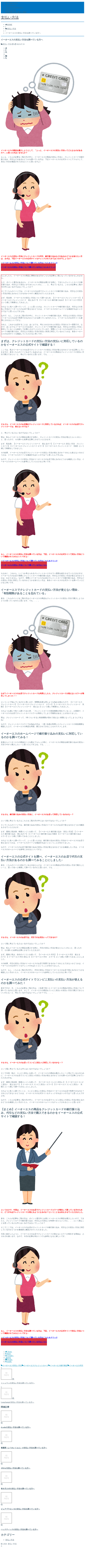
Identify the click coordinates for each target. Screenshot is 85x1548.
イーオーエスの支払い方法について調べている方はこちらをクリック (30, 263)
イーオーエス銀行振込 (58, 1365)
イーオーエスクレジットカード (35, 1365)
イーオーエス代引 (75, 1365)
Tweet (8, 1352)
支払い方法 (10, 17)
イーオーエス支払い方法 (11, 1365)
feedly (8, 1362)
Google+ (9, 1356)
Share (8, 1354)
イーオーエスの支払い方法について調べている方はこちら (24, 565)
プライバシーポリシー (14, 7)
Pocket (9, 1360)
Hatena (8, 1358)
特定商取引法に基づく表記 (16, 12)
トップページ (10, 5)
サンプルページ (11, 3)
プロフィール (10, 10)
